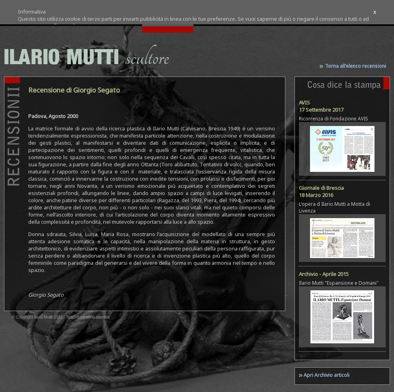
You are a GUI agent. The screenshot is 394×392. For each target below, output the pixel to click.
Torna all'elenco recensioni (355, 66)
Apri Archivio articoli (326, 375)
